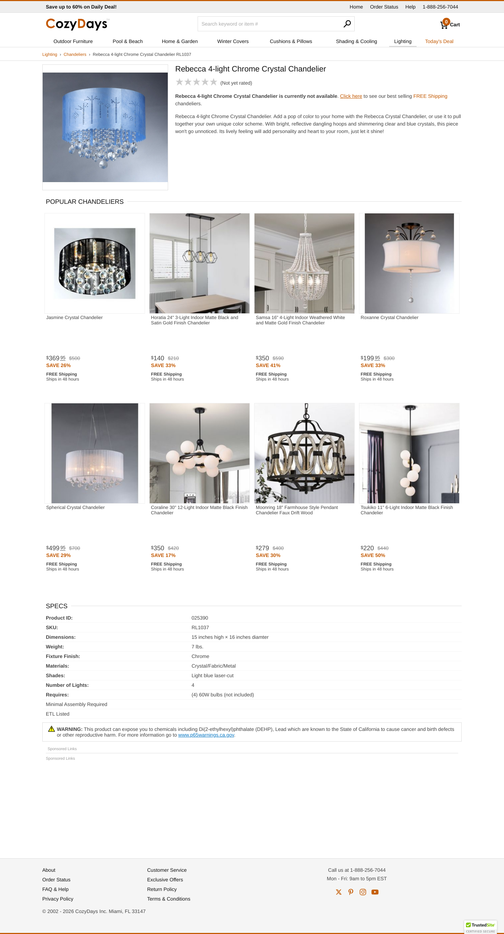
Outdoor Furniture (73, 41)
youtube (375, 892)
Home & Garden (180, 41)
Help (411, 7)
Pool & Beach (128, 41)
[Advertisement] (252, 806)
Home (356, 7)
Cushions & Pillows (291, 41)
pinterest (350, 892)
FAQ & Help (55, 889)
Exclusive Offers (165, 879)
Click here (351, 96)
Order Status (384, 7)
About (48, 870)
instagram (363, 892)
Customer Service (167, 870)
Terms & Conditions (168, 899)
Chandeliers (75, 54)
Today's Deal (439, 41)
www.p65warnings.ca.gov (206, 735)
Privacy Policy (57, 899)
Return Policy (162, 889)
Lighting (403, 41)
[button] (480, 927)
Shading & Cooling (356, 41)
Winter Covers (233, 41)
